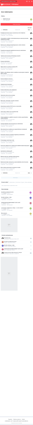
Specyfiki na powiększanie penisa (10, 241)
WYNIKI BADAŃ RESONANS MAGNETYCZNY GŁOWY (10, 202)
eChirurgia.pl (15, 4)
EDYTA (4, 203)
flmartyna (5, 198)
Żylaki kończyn (6, 19)
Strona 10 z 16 (17, 29)
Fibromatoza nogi (7, 237)
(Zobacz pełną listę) (28, 182)
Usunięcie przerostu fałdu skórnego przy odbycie (13, 252)
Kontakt (23, 419)
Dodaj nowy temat (16, 24)
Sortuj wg (30, 27)
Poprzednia (5, 29)
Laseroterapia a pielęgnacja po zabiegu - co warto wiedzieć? (12, 207)
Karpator (4, 193)
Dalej (29, 29)
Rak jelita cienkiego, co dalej (6, 197)
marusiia (4, 214)
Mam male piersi (4, 213)
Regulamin (10, 419)
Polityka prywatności (17, 419)
